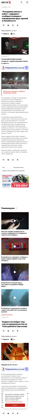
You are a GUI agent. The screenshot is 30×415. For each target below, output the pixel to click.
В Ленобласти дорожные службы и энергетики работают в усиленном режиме (14, 310)
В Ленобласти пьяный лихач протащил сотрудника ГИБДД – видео (12, 284)
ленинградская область (18, 167)
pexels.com (5, 56)
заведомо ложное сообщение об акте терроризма (13, 170)
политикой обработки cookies (13, 401)
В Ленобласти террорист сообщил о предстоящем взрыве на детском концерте (14, 258)
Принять (15, 405)
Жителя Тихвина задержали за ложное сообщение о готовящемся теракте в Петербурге (14, 233)
